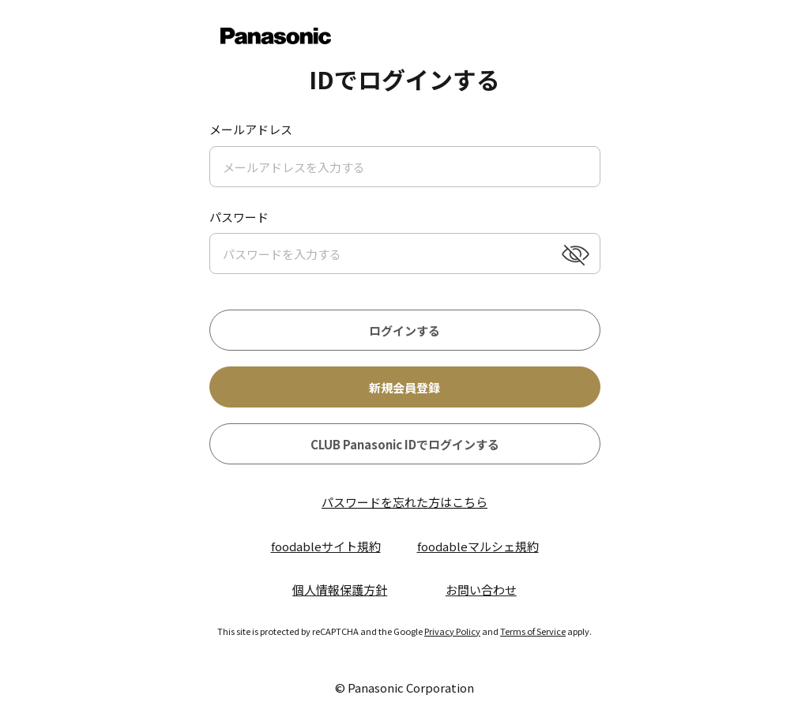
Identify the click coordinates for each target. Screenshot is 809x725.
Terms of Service (533, 631)
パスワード (239, 216)
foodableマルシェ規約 (478, 546)
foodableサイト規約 (326, 546)
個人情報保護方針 (339, 589)
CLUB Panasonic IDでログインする (404, 444)
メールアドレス (250, 129)
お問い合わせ (481, 589)
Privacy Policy (452, 631)
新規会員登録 (404, 387)
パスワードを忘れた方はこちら (404, 502)
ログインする (404, 330)
